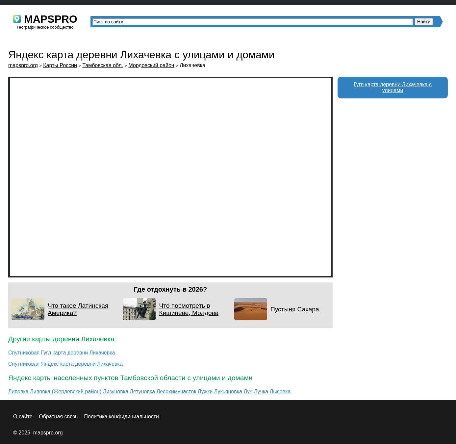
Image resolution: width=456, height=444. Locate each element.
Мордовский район (151, 65)
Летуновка (142, 391)
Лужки (205, 391)
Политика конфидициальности (121, 416)
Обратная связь (58, 416)
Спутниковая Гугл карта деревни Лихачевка (61, 352)
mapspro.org (23, 65)
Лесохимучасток (176, 391)
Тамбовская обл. (102, 65)
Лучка (261, 391)
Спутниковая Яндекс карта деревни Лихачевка (65, 364)
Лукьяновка (228, 391)
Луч (247, 391)
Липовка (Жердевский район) (65, 391)
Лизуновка (115, 391)
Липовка (18, 391)
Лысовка (280, 391)
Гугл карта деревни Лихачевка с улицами (393, 87)
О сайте (23, 416)
